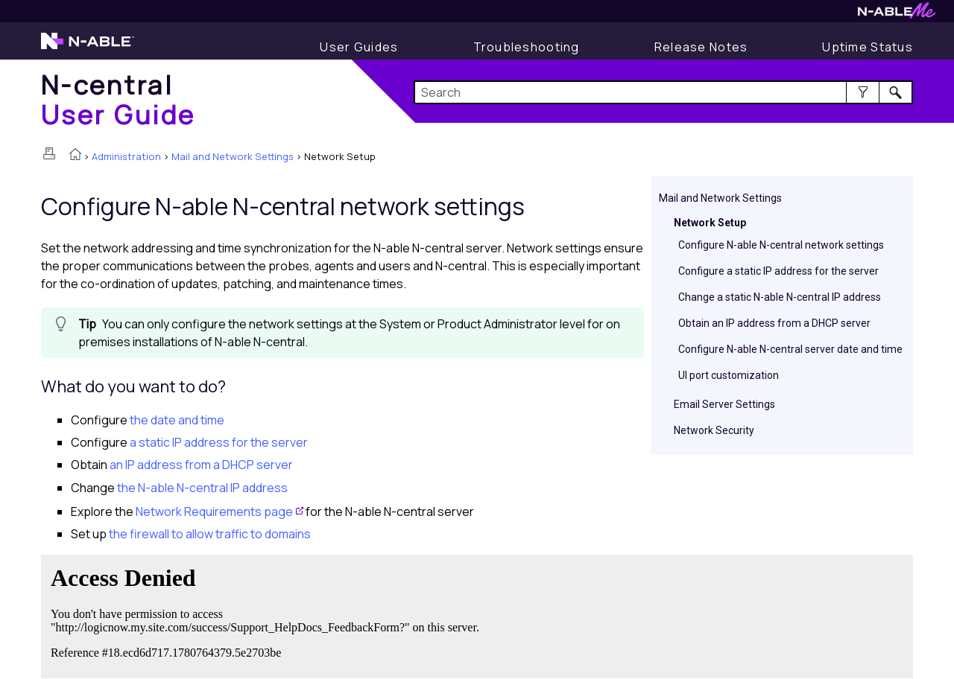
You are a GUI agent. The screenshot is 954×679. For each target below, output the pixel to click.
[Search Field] (664, 92)
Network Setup (710, 223)
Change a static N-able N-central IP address (779, 297)
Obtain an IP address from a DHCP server (774, 323)
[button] (862, 92)
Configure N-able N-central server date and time (790, 349)
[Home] (118, 99)
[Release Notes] (701, 47)
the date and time (177, 420)
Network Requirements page (214, 511)
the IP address (202, 487)
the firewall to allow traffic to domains (210, 534)
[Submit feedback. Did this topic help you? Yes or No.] (268, 614)
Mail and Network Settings (232, 156)
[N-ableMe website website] (896, 14)
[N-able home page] (87, 47)
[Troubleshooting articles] (526, 47)
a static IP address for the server (219, 442)
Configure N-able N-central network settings (781, 245)
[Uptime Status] (867, 47)
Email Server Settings (724, 404)
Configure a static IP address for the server (778, 271)
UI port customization (728, 375)
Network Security (714, 430)
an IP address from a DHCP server (201, 464)
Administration (126, 156)
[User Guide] (359, 47)
